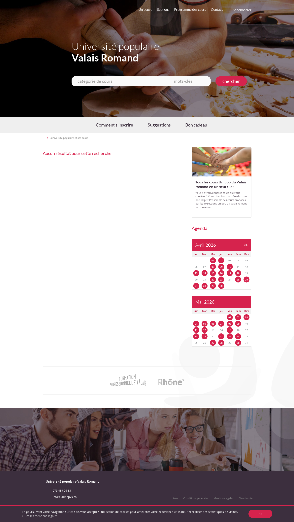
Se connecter (242, 10)
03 (246, 317)
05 (204, 323)
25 (238, 279)
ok (260, 514)
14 (204, 273)
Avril (205, 245)
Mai (204, 302)
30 (221, 286)
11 (196, 330)
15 (213, 273)
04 (196, 323)
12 (204, 330)
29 (213, 286)
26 (246, 279)
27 (196, 286)
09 (221, 267)
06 (213, 323)
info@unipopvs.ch (65, 497)
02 (221, 260)
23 (221, 279)
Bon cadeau (196, 125)
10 (229, 267)
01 (213, 260)
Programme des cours (190, 9)
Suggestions (159, 125)
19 (204, 336)
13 (196, 273)
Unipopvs (145, 9)
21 (221, 336)
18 (238, 273)
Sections (163, 9)
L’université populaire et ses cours (68, 138)
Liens (175, 498)
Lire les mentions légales (40, 516)
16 (221, 273)
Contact (217, 9)
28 (204, 286)
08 (213, 267)
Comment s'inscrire (114, 125)
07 (221, 323)
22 (213, 279)
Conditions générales (195, 498)
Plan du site (245, 498)
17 (229, 273)
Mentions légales (223, 498)
